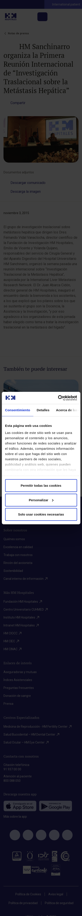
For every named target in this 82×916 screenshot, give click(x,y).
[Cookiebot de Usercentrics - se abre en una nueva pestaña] (58, 398)
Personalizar (41, 500)
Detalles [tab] (43, 410)
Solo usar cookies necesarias (41, 514)
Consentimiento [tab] (17, 410)
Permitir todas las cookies (41, 485)
